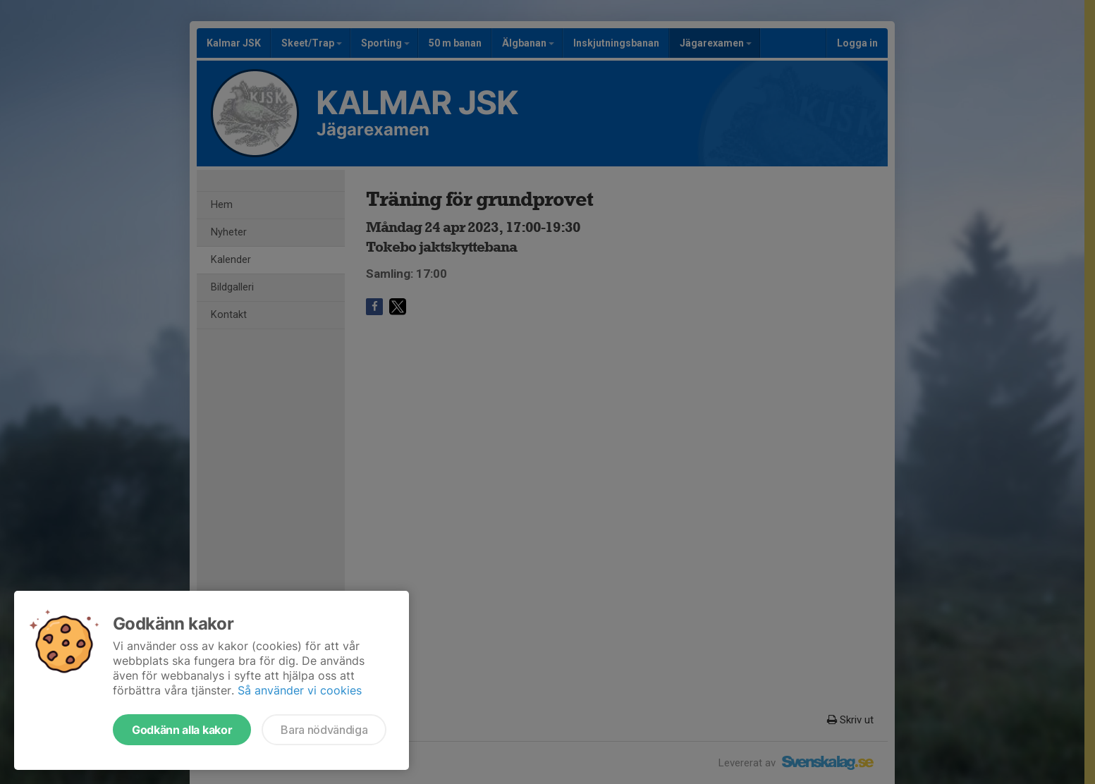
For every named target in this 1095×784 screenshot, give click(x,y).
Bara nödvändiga (324, 730)
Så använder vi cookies (300, 690)
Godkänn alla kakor (182, 730)
